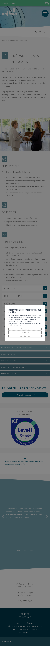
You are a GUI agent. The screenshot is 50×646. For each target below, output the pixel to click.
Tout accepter (25, 329)
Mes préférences (25, 336)
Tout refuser (25, 332)
